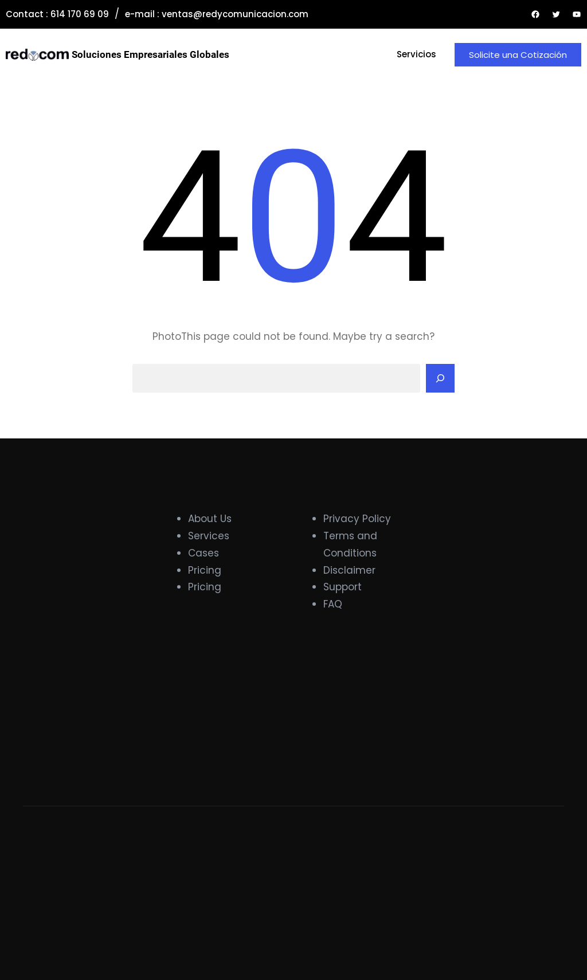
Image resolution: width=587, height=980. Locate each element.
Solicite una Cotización (518, 55)
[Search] (440, 378)
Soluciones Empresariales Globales (150, 54)
